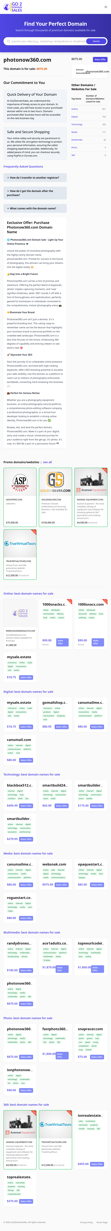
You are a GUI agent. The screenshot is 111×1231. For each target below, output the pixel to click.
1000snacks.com (56, 604)
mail (45, 719)
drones (24, 956)
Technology (76, 124)
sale (9, 670)
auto (97, 1038)
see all (47, 462)
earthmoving (25, 832)
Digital (74, 116)
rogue (10, 911)
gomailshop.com (56, 702)
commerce (12, 662)
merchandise (48, 614)
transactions (21, 666)
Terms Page (102, 1222)
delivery (60, 614)
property (94, 1125)
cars (80, 1042)
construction (60, 795)
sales (81, 1121)
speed (87, 1042)
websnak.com (54, 864)
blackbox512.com (22, 785)
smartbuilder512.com (25, 818)
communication (85, 716)
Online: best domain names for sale (28, 593)
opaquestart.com (93, 864)
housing (90, 1128)
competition (84, 1046)
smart (45, 798)
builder (89, 798)
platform (98, 716)
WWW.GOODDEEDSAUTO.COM (20, 630)
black (20, 798)
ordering (82, 617)
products (47, 712)
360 (73, 155)
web (53, 870)
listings (11, 1190)
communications (58, 877)
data (22, 795)
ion (9, 1083)
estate (16, 670)
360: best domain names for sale (26, 1105)
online (45, 610)
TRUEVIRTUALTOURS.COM (18, 561)
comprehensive (14, 1194)
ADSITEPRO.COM (14, 499)
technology (12, 795)
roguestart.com (20, 897)
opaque (82, 877)
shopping (61, 716)
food (45, 617)
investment (90, 1121)
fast (44, 1042)
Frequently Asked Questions (23, 166)
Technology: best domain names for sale (31, 774)
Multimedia (76, 139)
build (53, 798)
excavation (12, 832)
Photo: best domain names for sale (27, 1018)
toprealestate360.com (26, 1177)
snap (81, 1049)
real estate (83, 1125)
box (26, 798)
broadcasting (13, 956)
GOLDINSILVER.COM (51, 499)
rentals (82, 1128)
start (101, 874)
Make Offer (100, 59)
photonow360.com (27, 59)
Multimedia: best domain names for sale (31, 932)
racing (95, 1042)
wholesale (55, 610)
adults (58, 956)
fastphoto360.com (58, 1028)
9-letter (89, 1049)
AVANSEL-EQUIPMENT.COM (90, 499)
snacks (61, 617)
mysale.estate (19, 656)
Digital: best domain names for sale (28, 692)
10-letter (46, 960)
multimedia (24, 952)
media (94, 712)
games (89, 1038)
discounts (83, 614)
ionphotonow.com (22, 1069)
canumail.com (19, 739)
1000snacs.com (91, 604)
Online (74, 109)
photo (22, 996)
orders (52, 617)
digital (10, 666)
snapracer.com (90, 1028)
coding (88, 956)
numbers (11, 798)
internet (90, 708)
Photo (74, 147)
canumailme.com (93, 702)
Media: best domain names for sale (28, 853)
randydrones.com (22, 943)
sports (81, 1038)
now (23, 1083)
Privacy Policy (86, 1222)
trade (29, 662)
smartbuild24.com (58, 785)
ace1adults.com (55, 943)
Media (74, 132)
